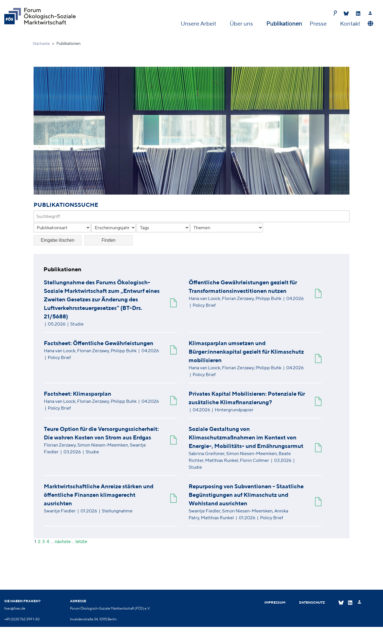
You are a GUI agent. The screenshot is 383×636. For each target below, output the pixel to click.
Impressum (274, 602)
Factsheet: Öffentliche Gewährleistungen (98, 343)
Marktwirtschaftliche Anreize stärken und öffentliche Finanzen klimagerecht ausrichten (98, 494)
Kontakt (350, 23)
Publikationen (284, 23)
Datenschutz (312, 602)
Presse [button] (319, 23)
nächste (63, 541)
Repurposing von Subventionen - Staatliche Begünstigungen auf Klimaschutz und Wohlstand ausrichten (246, 494)
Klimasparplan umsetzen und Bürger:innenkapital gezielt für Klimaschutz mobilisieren (246, 351)
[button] (369, 23)
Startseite (41, 43)
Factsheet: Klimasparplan (77, 393)
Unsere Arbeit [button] (199, 23)
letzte (81, 541)
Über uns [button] (242, 23)
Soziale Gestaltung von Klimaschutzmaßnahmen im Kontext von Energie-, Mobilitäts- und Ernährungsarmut (246, 437)
